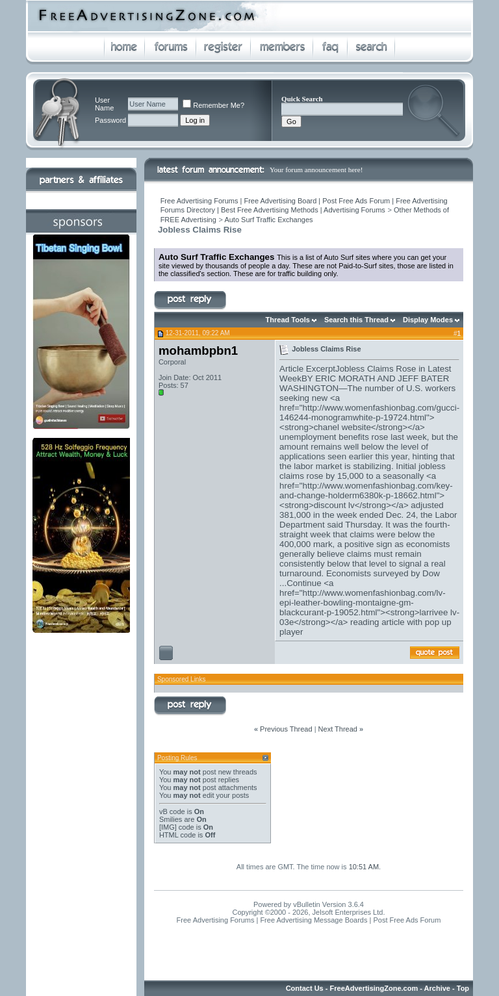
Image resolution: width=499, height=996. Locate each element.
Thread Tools (288, 320)
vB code (172, 811)
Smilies (170, 819)
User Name (104, 104)
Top (463, 988)
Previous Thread (286, 729)
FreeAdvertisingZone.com (374, 988)
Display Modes (428, 320)
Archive (437, 988)
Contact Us (305, 988)
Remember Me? (213, 105)
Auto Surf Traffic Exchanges (268, 219)
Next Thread (337, 729)
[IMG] (168, 827)
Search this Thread (356, 320)
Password (110, 120)
